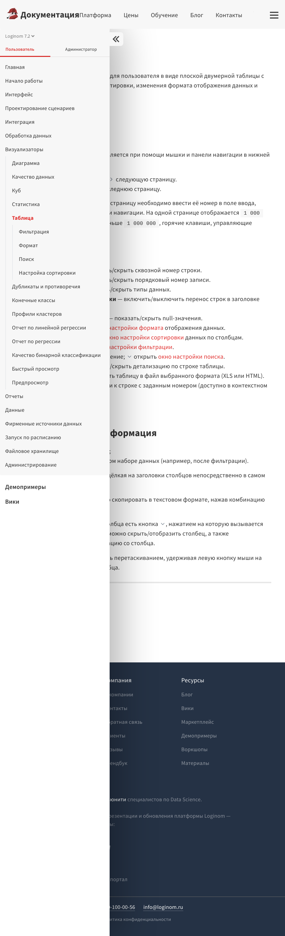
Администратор (81, 49)
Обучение (164, 15)
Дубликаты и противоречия (46, 286)
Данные (14, 410)
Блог (196, 15)
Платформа (95, 15)
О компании (118, 694)
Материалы (195, 763)
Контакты (229, 15)
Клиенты (115, 735)
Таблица (23, 218)
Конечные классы (33, 300)
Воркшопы (194, 749)
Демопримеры (25, 487)
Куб (16, 190)
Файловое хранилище (32, 451)
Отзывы (113, 749)
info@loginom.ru (163, 907)
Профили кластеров (37, 314)
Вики (12, 501)
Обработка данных (28, 135)
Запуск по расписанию (33, 437)
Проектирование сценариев (40, 108)
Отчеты (14, 396)
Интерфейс (19, 94)
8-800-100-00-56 (116, 907)
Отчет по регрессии (36, 341)
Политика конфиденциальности (136, 919)
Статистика (26, 204)
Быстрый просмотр (35, 368)
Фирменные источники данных (43, 423)
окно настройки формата (128, 328)
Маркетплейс (197, 722)
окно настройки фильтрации (132, 347)
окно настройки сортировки (145, 337)
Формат (28, 245)
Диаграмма (26, 163)
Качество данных (33, 176)
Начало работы (24, 80)
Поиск (26, 259)
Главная (15, 67)
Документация (50, 14)
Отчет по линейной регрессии (49, 327)
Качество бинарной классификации (56, 355)
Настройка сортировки (47, 272)
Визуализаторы (24, 149)
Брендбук (115, 763)
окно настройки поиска (190, 356)
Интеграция (20, 122)
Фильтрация (34, 231)
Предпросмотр (30, 382)
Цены (131, 15)
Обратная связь (123, 722)
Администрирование (31, 464)
